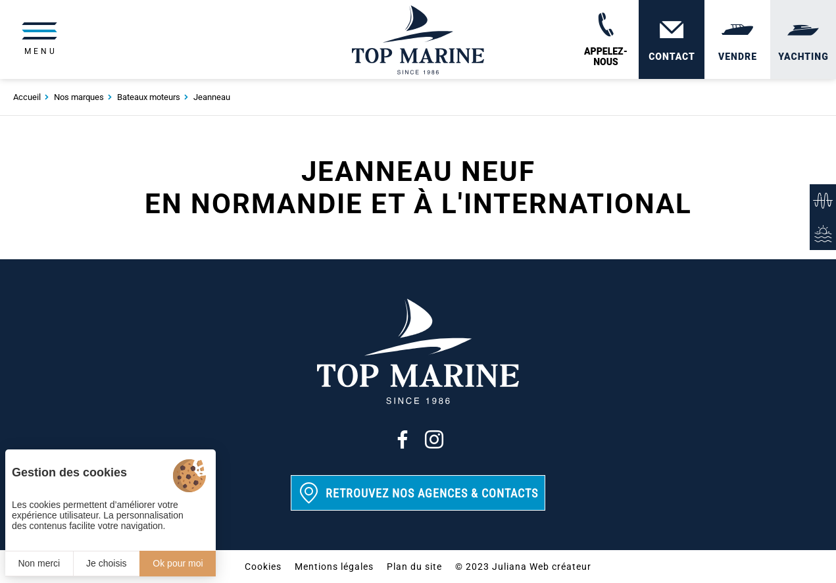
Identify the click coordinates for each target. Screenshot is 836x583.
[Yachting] (803, 39)
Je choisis (106, 563)
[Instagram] (434, 439)
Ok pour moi (178, 563)
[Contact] (671, 39)
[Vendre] (737, 39)
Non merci (39, 563)
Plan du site (414, 566)
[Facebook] (402, 439)
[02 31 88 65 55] (606, 39)
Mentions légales (334, 566)
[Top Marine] (418, 39)
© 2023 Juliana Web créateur (523, 566)
